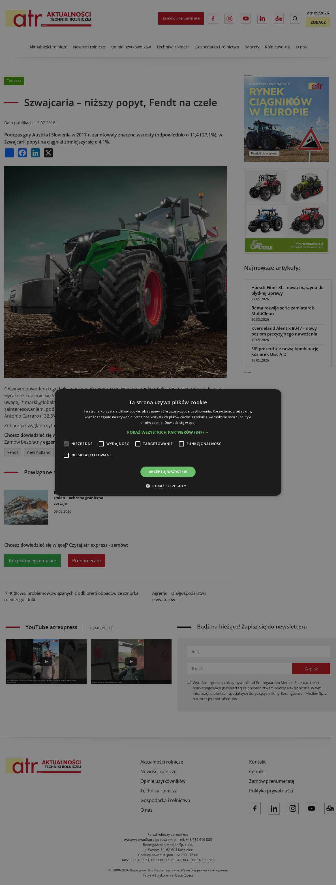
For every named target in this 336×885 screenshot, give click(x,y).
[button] (168, 432)
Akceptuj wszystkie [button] (168, 471)
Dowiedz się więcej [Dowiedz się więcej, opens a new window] (180, 422)
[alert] (168, 442)
